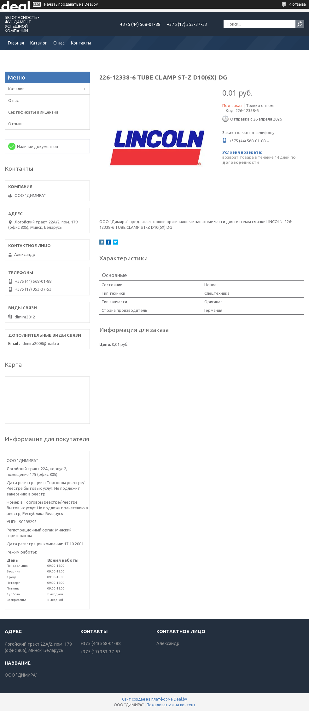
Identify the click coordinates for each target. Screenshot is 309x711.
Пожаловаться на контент (171, 705)
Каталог (38, 42)
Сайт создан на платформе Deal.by (154, 699)
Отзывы (16, 123)
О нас (59, 42)
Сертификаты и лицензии (33, 112)
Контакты (81, 42)
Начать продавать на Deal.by (71, 4)
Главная (16, 42)
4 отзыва (297, 4)
